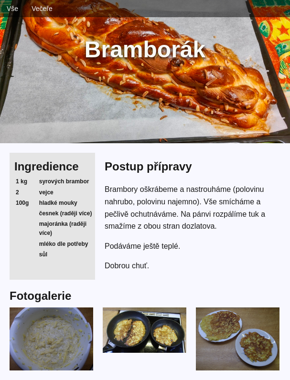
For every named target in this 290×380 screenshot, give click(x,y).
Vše (12, 8)
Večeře (42, 8)
